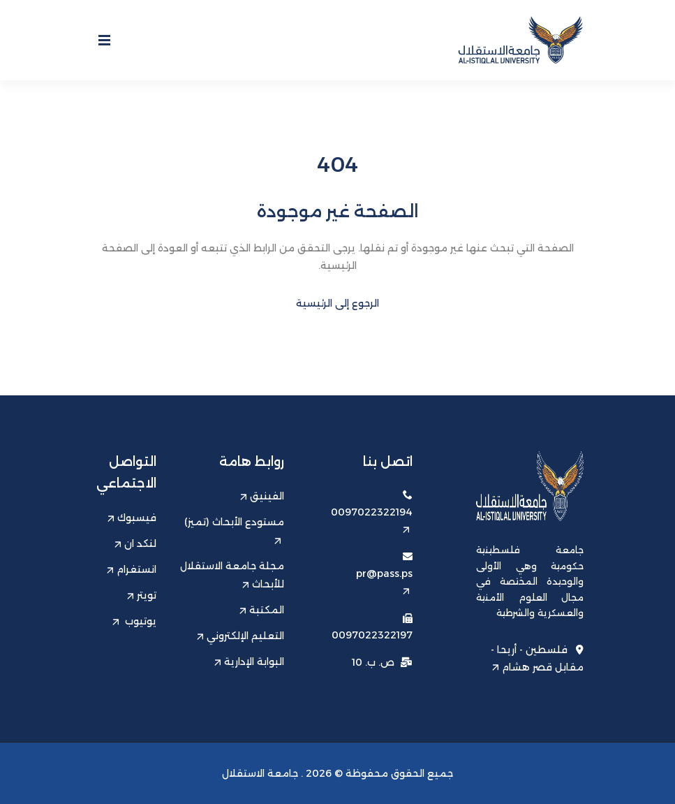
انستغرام (131, 569)
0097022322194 (372, 519)
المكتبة (261, 610)
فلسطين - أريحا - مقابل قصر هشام (537, 658)
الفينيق (262, 496)
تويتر (141, 595)
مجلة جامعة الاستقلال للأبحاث (232, 575)
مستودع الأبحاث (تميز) (234, 530)
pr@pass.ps (384, 580)
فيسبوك (131, 517)
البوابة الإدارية (249, 661)
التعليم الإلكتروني (240, 635)
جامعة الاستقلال (260, 773)
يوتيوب (134, 621)
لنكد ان (135, 543)
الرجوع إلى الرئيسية (337, 303)
